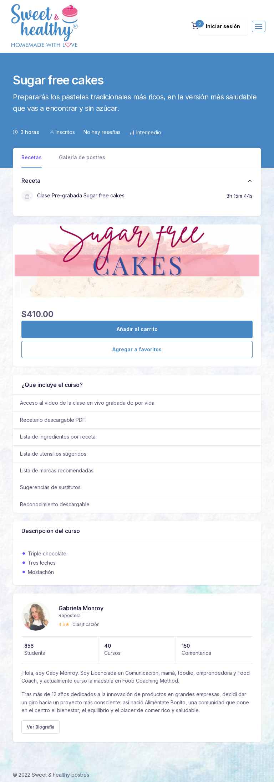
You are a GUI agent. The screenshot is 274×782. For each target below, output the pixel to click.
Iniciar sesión (223, 26)
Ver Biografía (40, 727)
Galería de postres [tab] (82, 157)
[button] (194, 26)
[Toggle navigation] (258, 26)
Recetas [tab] (31, 157)
